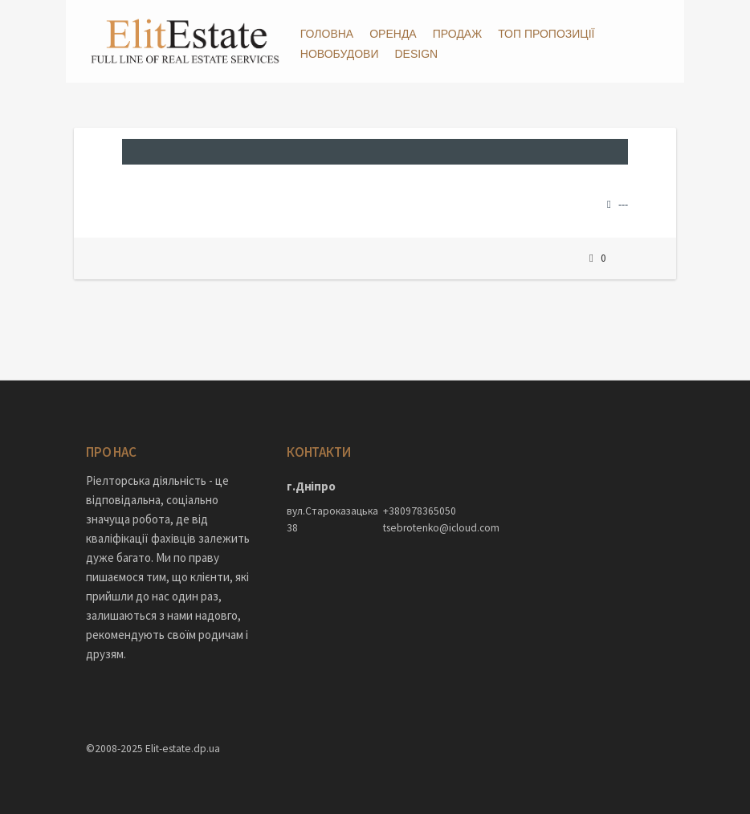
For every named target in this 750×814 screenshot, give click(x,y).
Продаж (457, 33)
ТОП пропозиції (546, 33)
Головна (326, 33)
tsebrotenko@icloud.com (423, 528)
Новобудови (339, 53)
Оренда (393, 33)
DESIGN (416, 53)
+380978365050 (419, 511)
